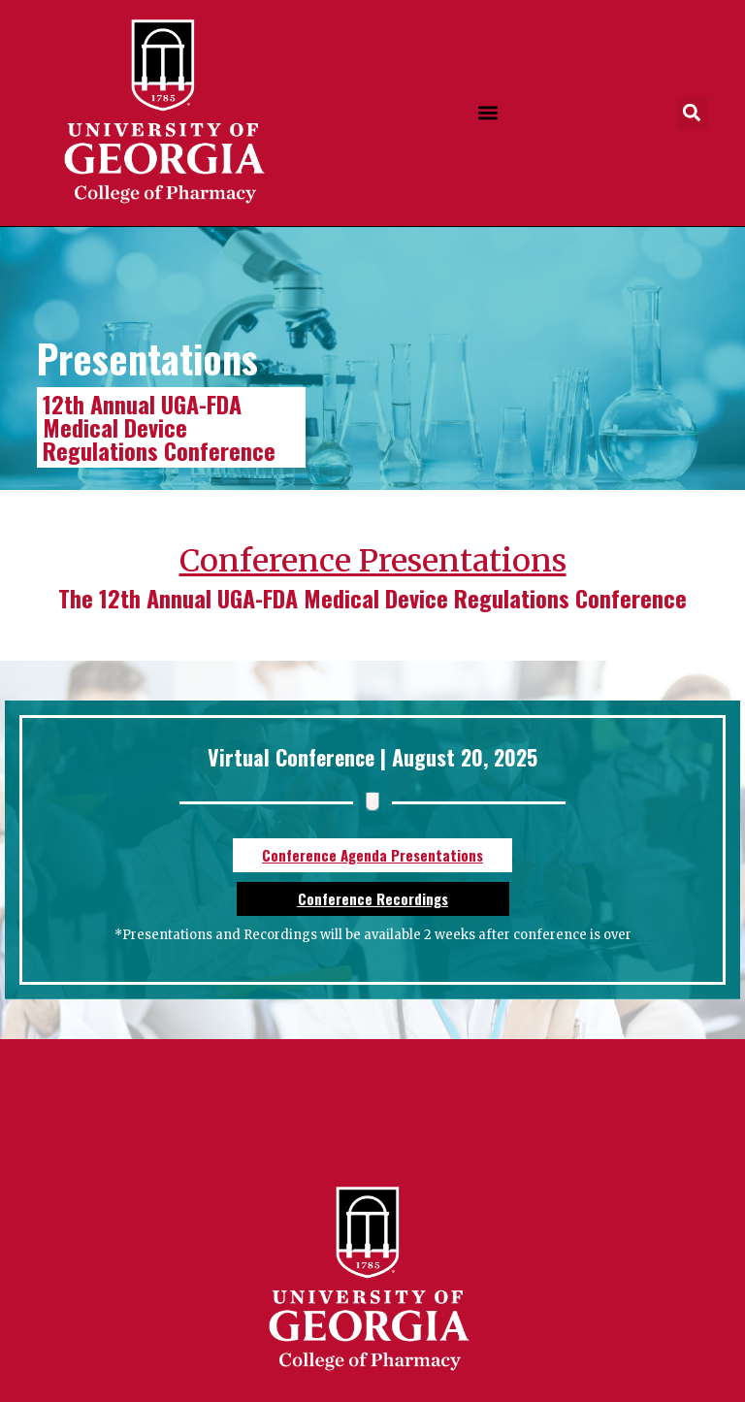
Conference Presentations (373, 560)
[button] (487, 113)
